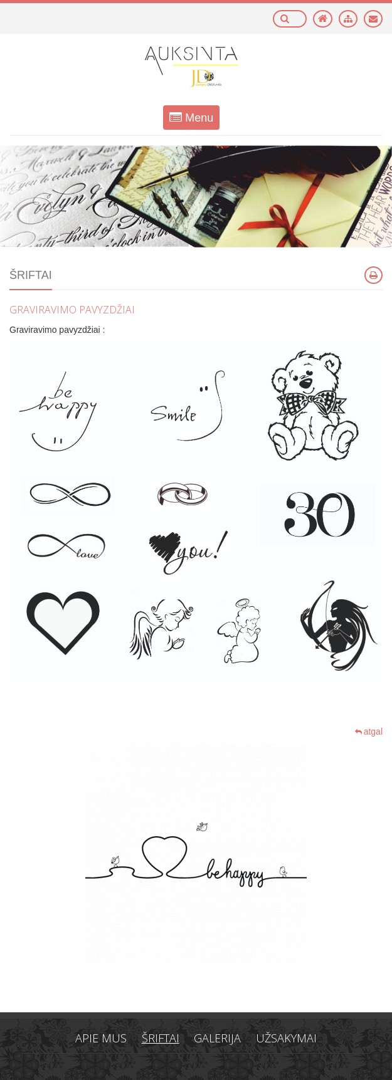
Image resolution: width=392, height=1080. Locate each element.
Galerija (217, 1038)
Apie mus (101, 1038)
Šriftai (160, 1038)
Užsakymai (286, 1038)
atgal (369, 731)
